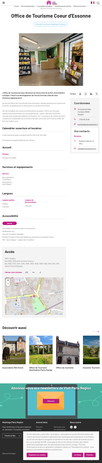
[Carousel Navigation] (96, 332)
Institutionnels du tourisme (63, 6)
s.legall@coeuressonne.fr (86, 149)
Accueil (16, 6)
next (98, 332)
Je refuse (77, 455)
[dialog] (61, 445)
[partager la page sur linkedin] (91, 94)
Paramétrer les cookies (37, 455)
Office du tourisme (64, 368)
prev (94, 332)
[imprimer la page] (80, 94)
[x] (75, 427)
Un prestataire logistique (44, 6)
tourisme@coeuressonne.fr (87, 124)
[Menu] (3, 3)
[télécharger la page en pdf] (85, 94)
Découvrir (51, 401)
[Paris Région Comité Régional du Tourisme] (51, 2)
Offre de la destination (28, 6)
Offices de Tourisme (79, 6)
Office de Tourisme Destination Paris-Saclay (40, 369)
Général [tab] (9, 223)
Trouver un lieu (10, 435)
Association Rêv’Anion (12, 368)
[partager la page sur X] (96, 94)
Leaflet (61, 314)
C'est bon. (89, 455)
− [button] (8, 284)
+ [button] (8, 280)
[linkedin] (71, 427)
